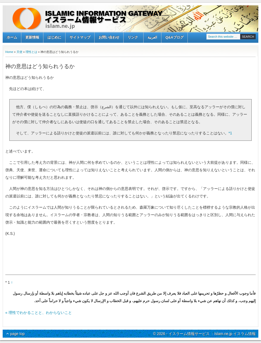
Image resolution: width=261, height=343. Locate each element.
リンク (133, 37)
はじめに (54, 37)
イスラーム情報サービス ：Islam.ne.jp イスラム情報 (130, 18)
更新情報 (32, 37)
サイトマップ (80, 37)
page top (17, 334)
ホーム (12, 37)
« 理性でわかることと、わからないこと (38, 312)
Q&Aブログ (174, 37)
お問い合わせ (109, 37)
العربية (152, 37)
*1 (230, 133)
